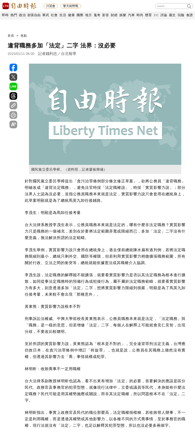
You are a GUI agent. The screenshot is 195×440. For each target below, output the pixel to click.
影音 (105, 15)
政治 (22, 15)
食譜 (189, 15)
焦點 (24, 35)
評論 (164, 15)
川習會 (50, 6)
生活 (62, 15)
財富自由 (34, 15)
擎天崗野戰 (70, 6)
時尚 (140, 15)
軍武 (45, 15)
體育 (148, 15)
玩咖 (181, 15)
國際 (80, 15)
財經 (114, 15)
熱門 (13, 15)
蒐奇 (97, 15)
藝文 (172, 15)
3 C (156, 15)
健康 (71, 15)
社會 (54, 15)
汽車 (131, 15)
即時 (5, 15)
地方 (88, 15)
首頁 (11, 35)
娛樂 (122, 15)
